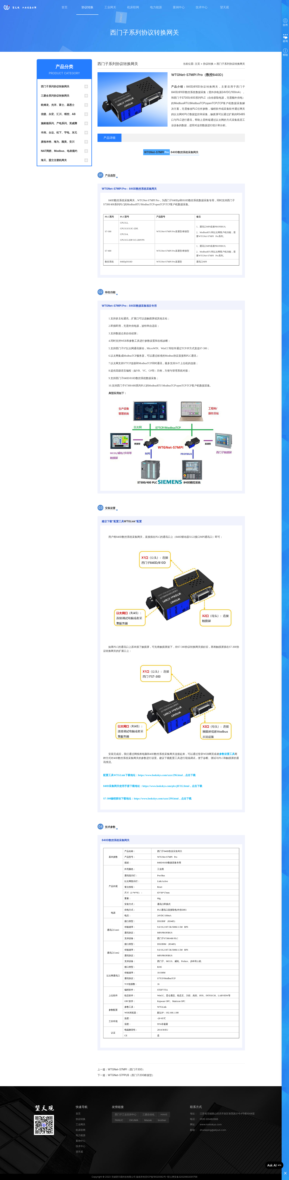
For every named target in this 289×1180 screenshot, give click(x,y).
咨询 (285, 38)
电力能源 (156, 7)
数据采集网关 (175, 851)
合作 (285, 22)
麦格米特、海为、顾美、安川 (57, 141)
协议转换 (87, 7)
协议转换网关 (193, 647)
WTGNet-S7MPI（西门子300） (126, 1069)
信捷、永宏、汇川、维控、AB (58, 114)
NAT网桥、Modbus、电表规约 (59, 150)
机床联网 (133, 7)
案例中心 (179, 7)
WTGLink (129, 521)
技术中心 (202, 7)
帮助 (285, 52)
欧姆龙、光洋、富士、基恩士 (57, 104)
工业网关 (110, 7)
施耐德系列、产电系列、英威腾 (59, 123)
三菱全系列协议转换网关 (55, 95)
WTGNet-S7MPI (154, 152)
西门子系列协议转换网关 (55, 86)
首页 (64, 7)
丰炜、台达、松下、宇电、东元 (59, 132)
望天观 (224, 7)
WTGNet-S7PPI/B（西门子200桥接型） (131, 1075)
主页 (197, 63)
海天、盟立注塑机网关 (54, 160)
